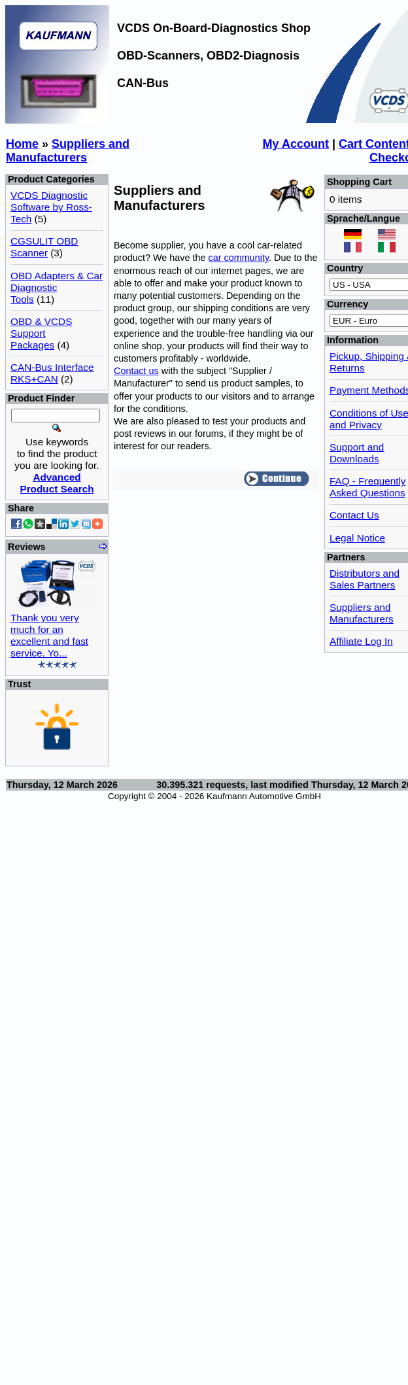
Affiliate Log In (361, 641)
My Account (296, 143)
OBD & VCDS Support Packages (41, 333)
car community (239, 257)
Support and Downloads (357, 452)
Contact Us (354, 515)
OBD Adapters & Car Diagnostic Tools (56, 287)
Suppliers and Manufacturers (67, 150)
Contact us (136, 371)
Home (22, 143)
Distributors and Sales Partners (365, 579)
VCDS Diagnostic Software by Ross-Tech (51, 207)
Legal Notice (357, 537)
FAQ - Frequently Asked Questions (367, 486)
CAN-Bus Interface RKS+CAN (52, 373)
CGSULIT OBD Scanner (44, 246)
